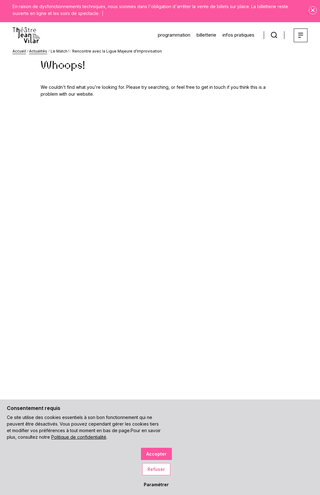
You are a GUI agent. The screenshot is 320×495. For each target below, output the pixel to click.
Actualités (38, 51)
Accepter (156, 454)
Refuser (156, 469)
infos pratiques (236, 35)
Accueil (19, 51)
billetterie (202, 35)
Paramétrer (156, 484)
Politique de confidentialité (78, 437)
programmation (167, 35)
